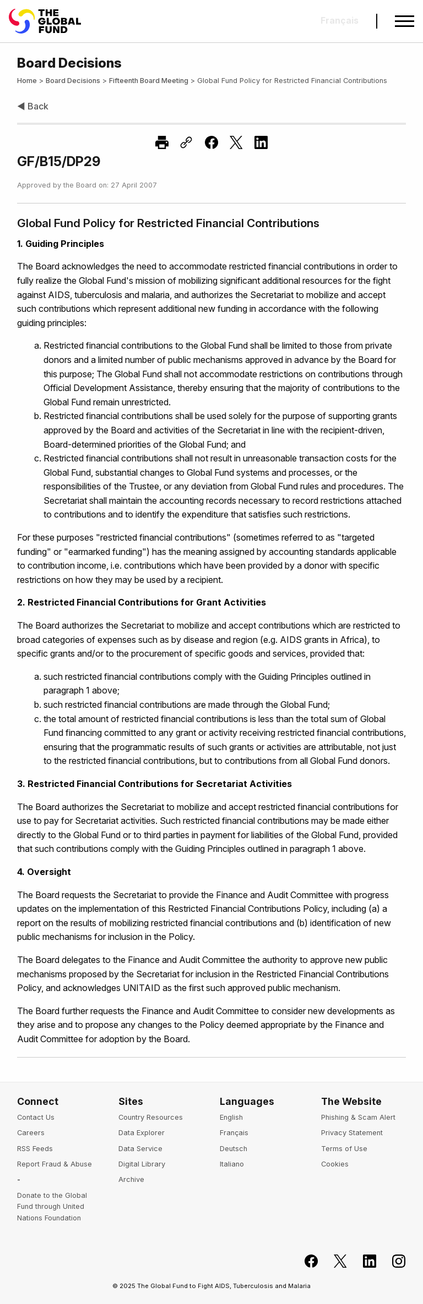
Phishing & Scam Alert (358, 1117)
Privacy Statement (352, 1133)
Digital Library (141, 1164)
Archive (131, 1179)
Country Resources (150, 1117)
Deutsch (233, 1149)
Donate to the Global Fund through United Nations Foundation (52, 1206)
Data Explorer (141, 1133)
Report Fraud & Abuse (54, 1164)
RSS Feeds (35, 1149)
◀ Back (32, 106)
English (231, 1117)
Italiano (232, 1164)
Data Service (140, 1149)
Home (27, 80)
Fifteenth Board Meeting (148, 80)
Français (234, 1133)
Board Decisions (73, 80)
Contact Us (36, 1117)
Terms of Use (344, 1149)
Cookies (335, 1164)
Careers (31, 1133)
